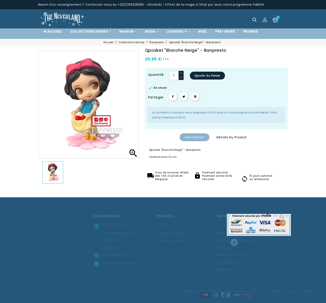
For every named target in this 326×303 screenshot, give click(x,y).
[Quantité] (174, 75)
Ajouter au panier (207, 76)
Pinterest (195, 96)
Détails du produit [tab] (231, 137)
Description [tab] (194, 137)
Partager (173, 96)
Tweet (184, 96)
